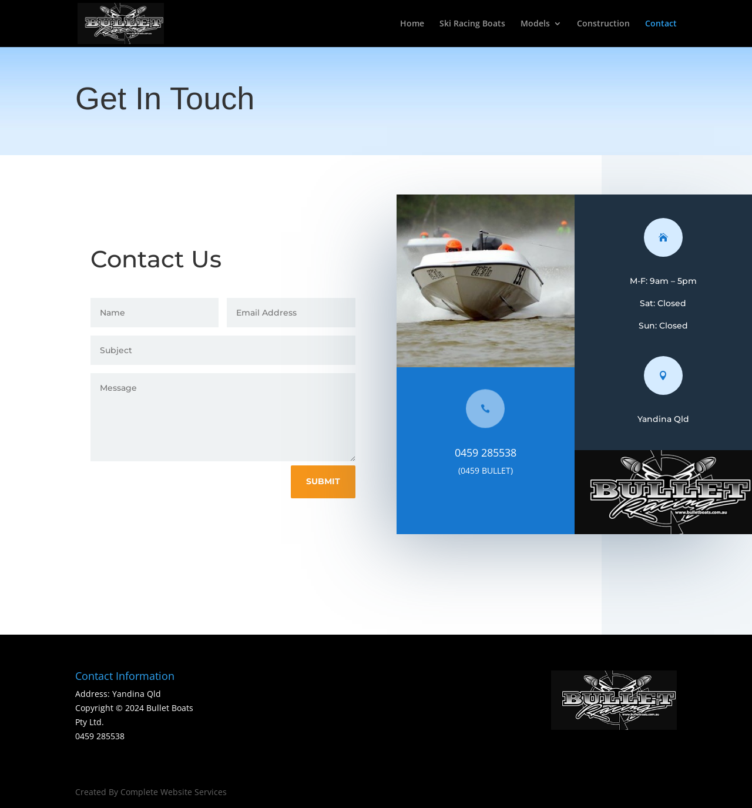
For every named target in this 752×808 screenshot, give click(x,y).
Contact (661, 24)
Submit (329, 481)
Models (535, 24)
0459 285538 (492, 452)
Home (412, 24)
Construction (603, 24)
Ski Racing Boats (472, 24)
